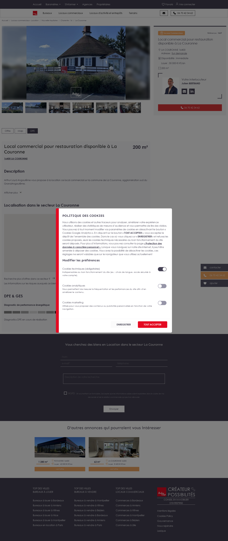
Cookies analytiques (108, 289)
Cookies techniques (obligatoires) (108, 272)
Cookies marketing (108, 305)
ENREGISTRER (124, 324)
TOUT (152, 324)
